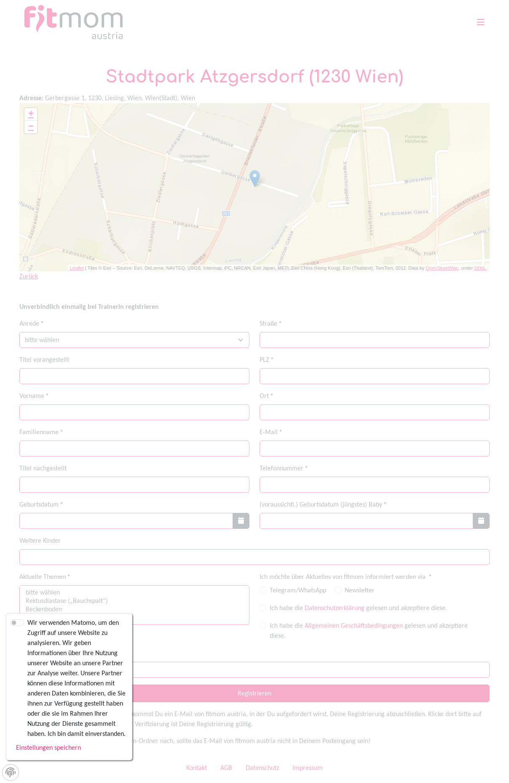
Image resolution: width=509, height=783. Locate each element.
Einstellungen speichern (48, 747)
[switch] (17, 622)
